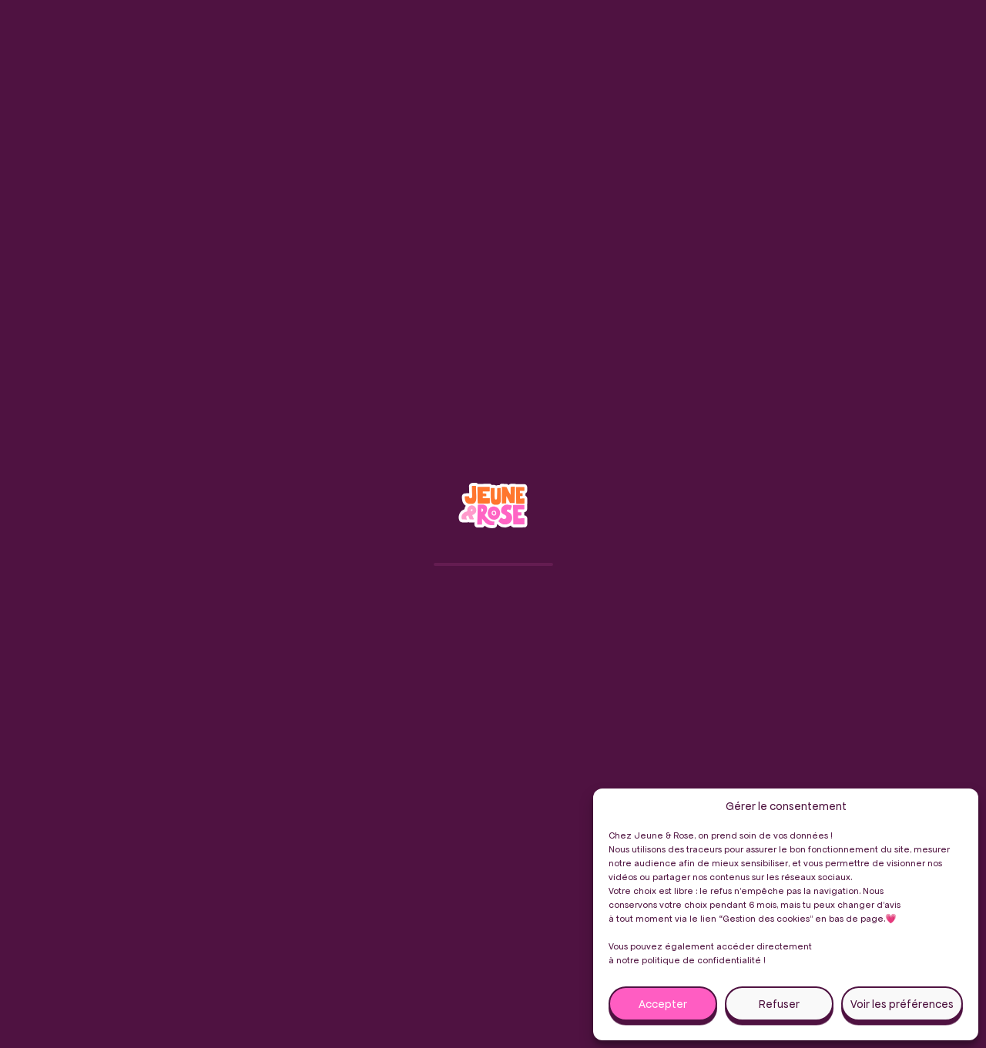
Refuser (779, 1004)
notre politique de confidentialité (688, 960)
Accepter (663, 1004)
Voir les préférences (902, 1004)
